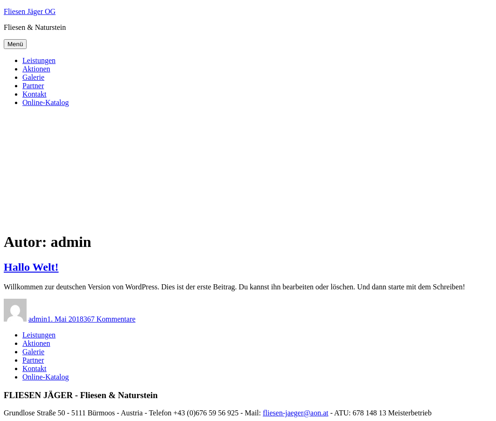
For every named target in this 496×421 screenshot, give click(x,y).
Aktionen (36, 69)
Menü (15, 44)
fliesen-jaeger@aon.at (295, 413)
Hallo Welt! (31, 267)
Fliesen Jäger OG (30, 11)
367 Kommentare (110, 319)
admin (37, 319)
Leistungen (39, 60)
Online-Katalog (45, 102)
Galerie (33, 77)
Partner (33, 86)
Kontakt (34, 94)
